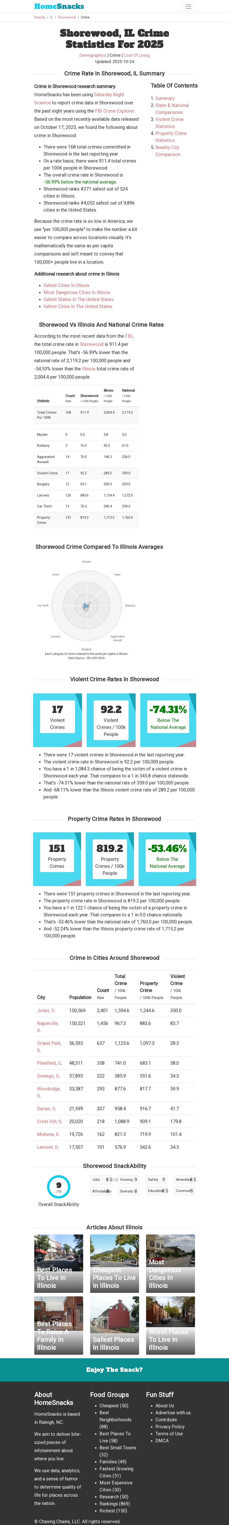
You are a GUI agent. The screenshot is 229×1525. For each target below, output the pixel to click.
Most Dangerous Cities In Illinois (77, 292)
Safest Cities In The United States (78, 306)
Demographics (92, 55)
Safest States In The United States (79, 299)
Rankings (108, 1504)
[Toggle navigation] (188, 6)
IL (51, 17)
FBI (128, 336)
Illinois (89, 369)
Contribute (166, 1419)
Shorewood (67, 17)
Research (109, 1497)
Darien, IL (46, 1108)
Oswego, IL (48, 1076)
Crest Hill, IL (49, 1121)
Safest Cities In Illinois (66, 285)
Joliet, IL (46, 1010)
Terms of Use (169, 1433)
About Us (164, 1405)
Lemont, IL (48, 1147)
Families (108, 1462)
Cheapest (109, 1405)
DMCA (162, 1440)
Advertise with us (173, 1412)
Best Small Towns (117, 1448)
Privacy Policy (170, 1426)
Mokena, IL (48, 1134)
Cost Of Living (137, 55)
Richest (107, 1511)
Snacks (59, 6)
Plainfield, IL (49, 1063)
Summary (164, 98)
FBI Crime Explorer (114, 111)
